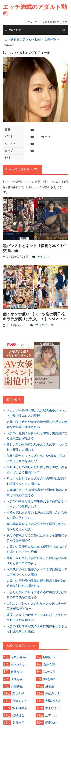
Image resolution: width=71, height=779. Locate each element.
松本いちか (18, 657)
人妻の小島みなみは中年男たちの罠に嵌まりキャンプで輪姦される (37, 503)
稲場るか (51, 722)
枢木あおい (18, 664)
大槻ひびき (52, 701)
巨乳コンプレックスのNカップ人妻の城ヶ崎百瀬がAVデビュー (36, 605)
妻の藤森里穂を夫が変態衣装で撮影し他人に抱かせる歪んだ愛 (37, 526)
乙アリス (51, 715)
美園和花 (17, 686)
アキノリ (43, 257)
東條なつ (17, 671)
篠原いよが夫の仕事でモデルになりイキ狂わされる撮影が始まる (37, 617)
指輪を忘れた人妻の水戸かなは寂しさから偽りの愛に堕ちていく (37, 515)
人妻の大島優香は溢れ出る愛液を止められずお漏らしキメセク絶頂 (37, 549)
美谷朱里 (18, 722)
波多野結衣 (19, 708)
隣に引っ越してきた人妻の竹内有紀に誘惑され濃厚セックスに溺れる (37, 480)
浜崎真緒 (49, 679)
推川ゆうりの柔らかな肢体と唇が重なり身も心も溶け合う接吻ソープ (37, 469)
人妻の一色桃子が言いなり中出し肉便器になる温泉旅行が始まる (37, 435)
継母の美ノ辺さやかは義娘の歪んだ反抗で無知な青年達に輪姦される (37, 424)
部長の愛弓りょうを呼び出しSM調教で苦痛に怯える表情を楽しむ (36, 458)
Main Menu (16, 30)
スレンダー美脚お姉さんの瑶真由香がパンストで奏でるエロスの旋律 (37, 412)
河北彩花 (17, 679)
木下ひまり (52, 708)
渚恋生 (49, 686)
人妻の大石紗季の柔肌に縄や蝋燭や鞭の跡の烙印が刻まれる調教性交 (37, 583)
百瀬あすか (19, 701)
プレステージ (44, 325)
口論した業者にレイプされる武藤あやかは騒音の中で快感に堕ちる (37, 594)
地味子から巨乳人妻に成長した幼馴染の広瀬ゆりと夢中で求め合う (37, 560)
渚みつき (49, 671)
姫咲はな (18, 715)
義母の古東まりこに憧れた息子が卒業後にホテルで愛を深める (37, 537)
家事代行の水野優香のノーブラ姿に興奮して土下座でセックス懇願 (37, 571)
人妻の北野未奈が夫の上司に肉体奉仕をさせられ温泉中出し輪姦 (37, 628)
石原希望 (49, 664)
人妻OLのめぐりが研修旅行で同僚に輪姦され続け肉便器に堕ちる (37, 492)
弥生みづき (52, 693)
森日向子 (18, 693)
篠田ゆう (49, 657)
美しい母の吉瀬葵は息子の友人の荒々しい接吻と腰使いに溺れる (37, 447)
